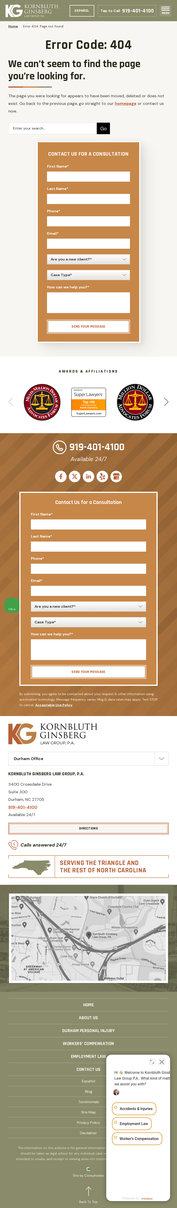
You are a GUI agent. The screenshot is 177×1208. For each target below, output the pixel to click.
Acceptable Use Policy (53, 705)
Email (53, 233)
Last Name (57, 188)
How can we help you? (68, 287)
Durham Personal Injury (88, 1031)
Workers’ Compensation (88, 1044)
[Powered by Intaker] (138, 1198)
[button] (166, 402)
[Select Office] (88, 759)
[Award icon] (42, 386)
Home (13, 26)
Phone (53, 211)
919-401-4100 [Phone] (127, 10)
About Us (88, 1018)
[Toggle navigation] (165, 9)
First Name (58, 166)
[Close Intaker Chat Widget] (161, 1060)
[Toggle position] (152, 1060)
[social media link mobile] (61, 476)
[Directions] (88, 828)
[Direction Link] (88, 938)
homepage (125, 103)
